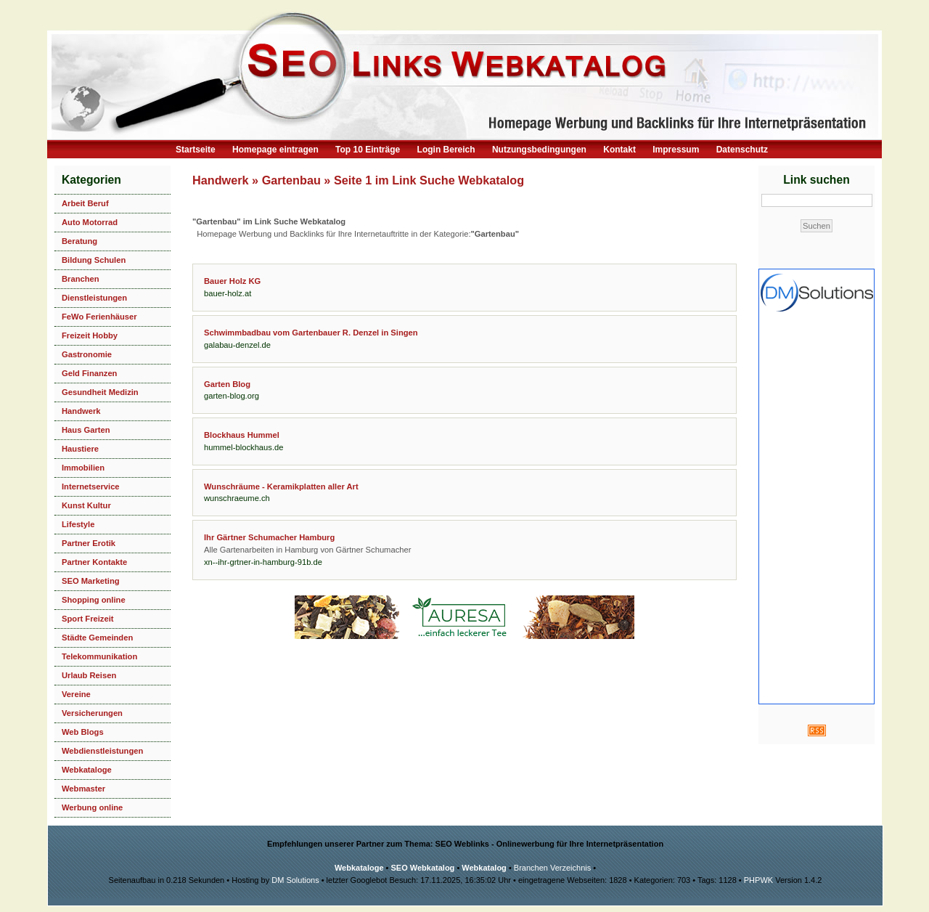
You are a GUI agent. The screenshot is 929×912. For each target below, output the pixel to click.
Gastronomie (87, 354)
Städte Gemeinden (97, 637)
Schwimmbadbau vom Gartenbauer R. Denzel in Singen (311, 332)
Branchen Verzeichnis (552, 867)
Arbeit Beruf (85, 203)
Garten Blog (227, 384)
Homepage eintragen (275, 149)
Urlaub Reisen (89, 675)
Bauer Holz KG (232, 281)
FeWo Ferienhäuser (99, 316)
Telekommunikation (99, 656)
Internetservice (91, 486)
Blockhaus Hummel (241, 435)
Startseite (196, 149)
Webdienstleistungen (102, 750)
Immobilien (83, 467)
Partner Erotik (88, 543)
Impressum (675, 149)
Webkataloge (87, 769)
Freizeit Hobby (90, 335)
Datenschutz (742, 149)
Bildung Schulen (94, 260)
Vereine (76, 694)
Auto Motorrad (90, 222)
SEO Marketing (91, 581)
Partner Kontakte (94, 562)
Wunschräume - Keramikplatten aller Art (281, 486)
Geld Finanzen (89, 373)
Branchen (80, 278)
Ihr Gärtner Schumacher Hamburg (269, 537)
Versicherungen (92, 713)
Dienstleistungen (94, 297)
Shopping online (94, 599)
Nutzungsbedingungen (539, 149)
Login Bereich (446, 149)
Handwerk (81, 411)
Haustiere (80, 448)
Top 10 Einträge (367, 149)
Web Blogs (83, 732)
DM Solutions (295, 880)
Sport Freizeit (87, 618)
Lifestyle (78, 524)
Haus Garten (86, 430)
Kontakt (619, 149)
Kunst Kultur (86, 505)
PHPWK (758, 880)
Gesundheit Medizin (100, 392)
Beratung (79, 241)
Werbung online (92, 807)
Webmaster (83, 788)
